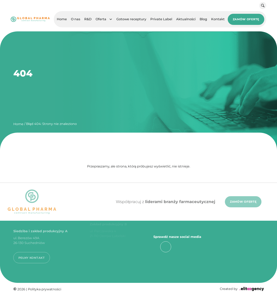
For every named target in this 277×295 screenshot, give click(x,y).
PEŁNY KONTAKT (31, 254)
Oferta (101, 19)
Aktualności (186, 19)
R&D (88, 19)
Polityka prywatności (44, 289)
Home (62, 19)
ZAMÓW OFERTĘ (246, 19)
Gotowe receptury (131, 19)
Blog (203, 19)
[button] (110, 19)
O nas (75, 19)
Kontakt (218, 19)
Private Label (161, 19)
